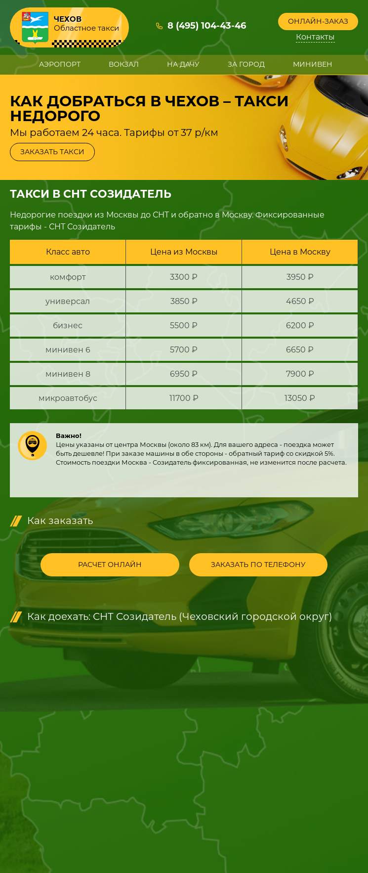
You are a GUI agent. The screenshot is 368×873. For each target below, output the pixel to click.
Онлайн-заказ (318, 21)
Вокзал (124, 64)
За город (246, 64)
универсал (67, 301)
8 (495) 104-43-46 (206, 26)
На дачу (183, 64)
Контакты (315, 37)
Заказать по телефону (255, 565)
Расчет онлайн (112, 565)
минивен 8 (67, 374)
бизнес (68, 325)
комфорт (67, 277)
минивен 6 (67, 349)
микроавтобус (67, 398)
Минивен (312, 64)
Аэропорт (60, 64)
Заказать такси (52, 151)
